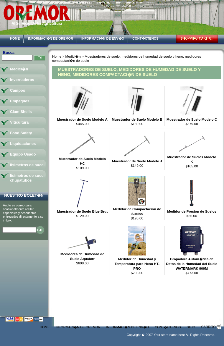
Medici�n (73, 56)
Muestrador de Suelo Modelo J (137, 161)
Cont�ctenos (145, 38)
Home (15, 38)
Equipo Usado (23, 154)
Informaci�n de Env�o (102, 38)
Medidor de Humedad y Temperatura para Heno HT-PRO (137, 263)
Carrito (211, 327)
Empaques (19, 101)
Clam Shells (21, 111)
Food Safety (21, 133)
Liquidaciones (23, 143)
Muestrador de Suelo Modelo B (137, 119)
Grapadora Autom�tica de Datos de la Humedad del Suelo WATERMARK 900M (192, 263)
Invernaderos (22, 79)
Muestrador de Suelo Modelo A (82, 119)
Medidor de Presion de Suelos (191, 211)
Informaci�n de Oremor (50, 38)
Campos (17, 90)
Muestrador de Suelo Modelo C (192, 119)
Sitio (191, 327)
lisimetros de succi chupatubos (27, 177)
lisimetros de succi (27, 165)
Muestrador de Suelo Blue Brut (82, 211)
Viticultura (19, 122)
